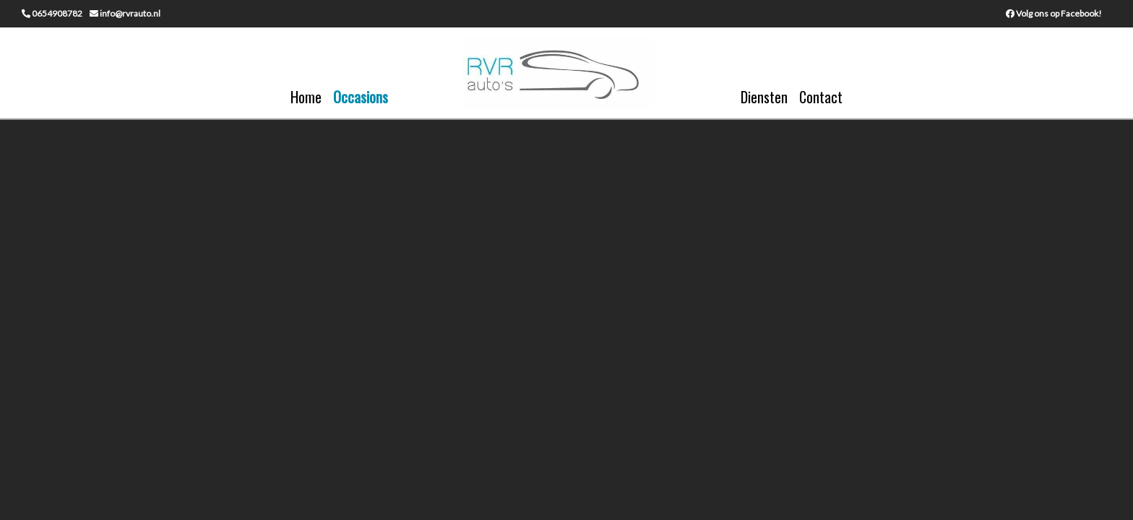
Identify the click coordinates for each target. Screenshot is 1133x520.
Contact (821, 97)
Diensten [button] (764, 97)
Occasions (360, 97)
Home (306, 97)
